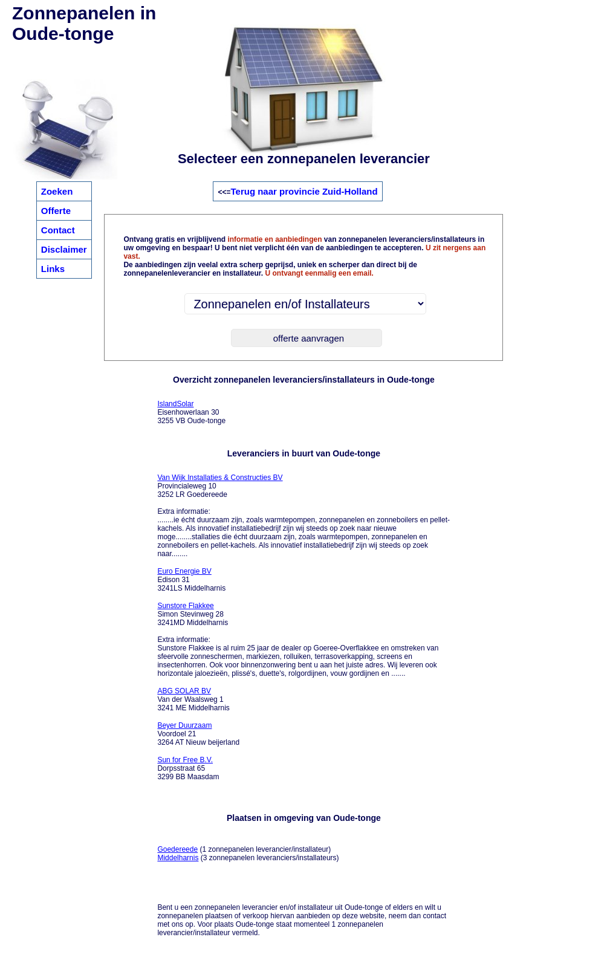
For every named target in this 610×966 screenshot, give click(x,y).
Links (53, 269)
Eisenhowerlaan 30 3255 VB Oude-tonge (191, 412)
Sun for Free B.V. (185, 760)
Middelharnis (177, 858)
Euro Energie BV (184, 571)
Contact (58, 230)
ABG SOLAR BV (184, 691)
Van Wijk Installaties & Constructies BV (219, 477)
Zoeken (57, 191)
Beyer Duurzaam (184, 725)
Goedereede (177, 849)
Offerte (56, 211)
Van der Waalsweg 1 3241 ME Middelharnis (193, 699)
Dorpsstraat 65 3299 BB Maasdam (188, 768)
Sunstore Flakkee (185, 605)
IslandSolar (175, 404)
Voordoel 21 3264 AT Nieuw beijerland (198, 734)
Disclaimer (64, 249)
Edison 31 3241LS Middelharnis (191, 579)
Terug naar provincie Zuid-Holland (303, 191)
